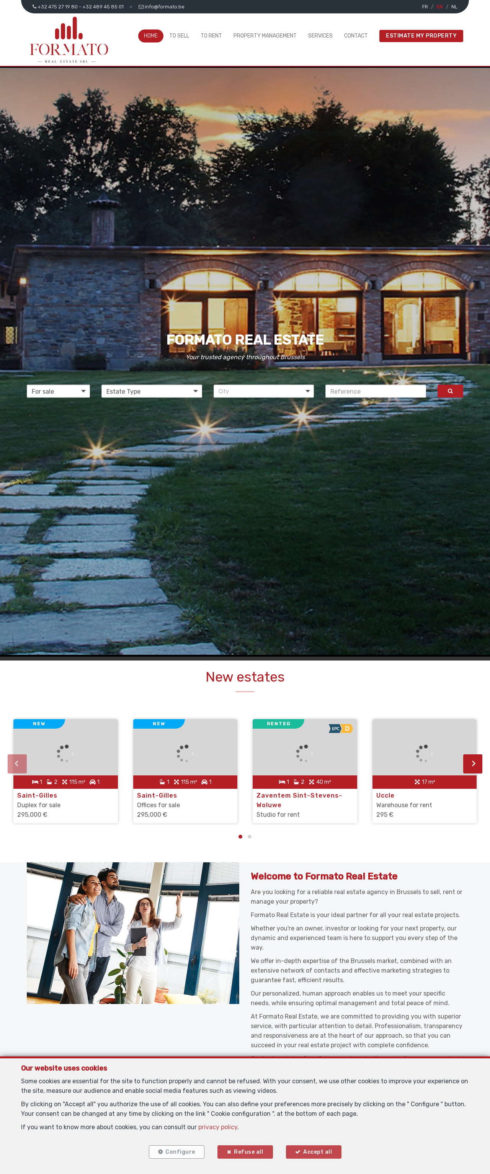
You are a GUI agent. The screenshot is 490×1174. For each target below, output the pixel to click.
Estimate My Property (421, 36)
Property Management (265, 36)
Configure (180, 1152)
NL (454, 7)
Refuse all (248, 1152)
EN (439, 7)
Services (320, 36)
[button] (264, 391)
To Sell (179, 36)
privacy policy (217, 1127)
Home (151, 36)
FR (425, 7)
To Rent (211, 36)
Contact (356, 36)
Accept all (317, 1152)
